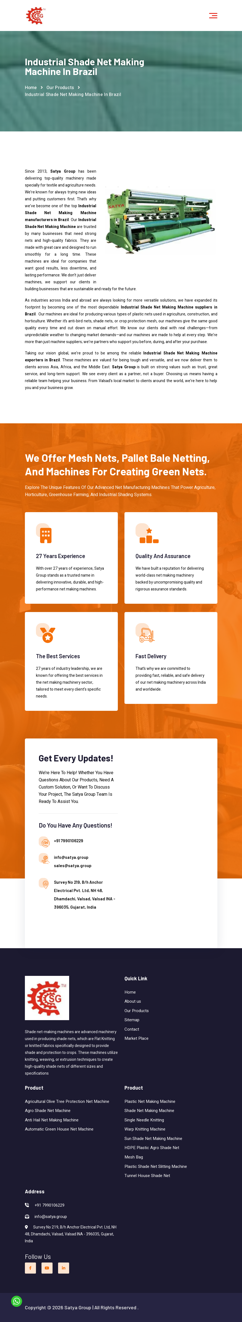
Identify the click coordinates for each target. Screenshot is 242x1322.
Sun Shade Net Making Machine (153, 1139)
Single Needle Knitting (144, 1120)
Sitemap (131, 1020)
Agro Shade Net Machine (48, 1111)
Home (31, 87)
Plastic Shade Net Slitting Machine (155, 1166)
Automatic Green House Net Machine (59, 1129)
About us (132, 1001)
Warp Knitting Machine (144, 1129)
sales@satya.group (73, 865)
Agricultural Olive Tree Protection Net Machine (67, 1101)
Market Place (136, 1038)
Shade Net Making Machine (149, 1111)
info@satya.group (71, 857)
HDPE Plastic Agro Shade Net (151, 1148)
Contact (131, 1029)
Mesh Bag (133, 1157)
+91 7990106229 (68, 840)
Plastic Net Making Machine (149, 1101)
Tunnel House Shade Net (147, 1176)
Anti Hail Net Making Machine (52, 1120)
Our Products (60, 87)
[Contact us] (163, 842)
